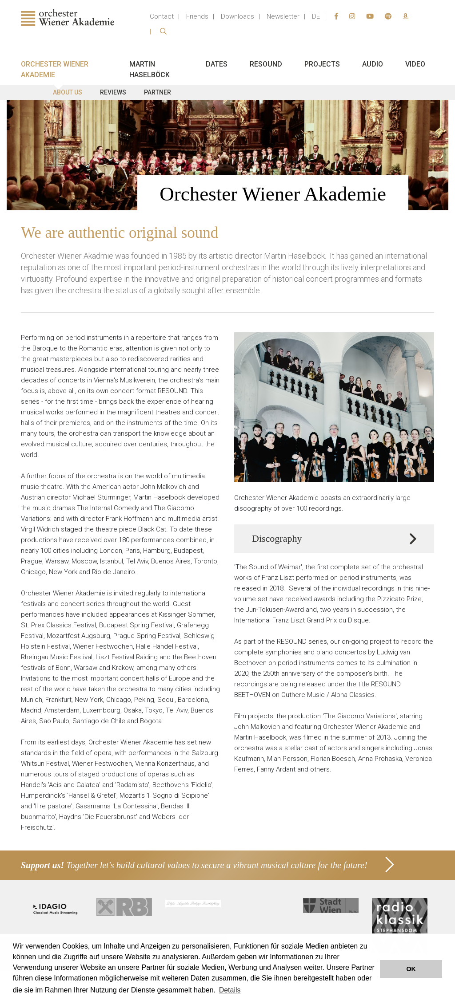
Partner (157, 92)
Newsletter (283, 16)
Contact (162, 16)
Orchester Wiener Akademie (54, 69)
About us (67, 92)
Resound (266, 64)
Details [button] (230, 990)
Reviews (113, 92)
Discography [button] (277, 538)
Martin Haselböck (149, 69)
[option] (227, 155)
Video (415, 64)
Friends (197, 16)
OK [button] (411, 969)
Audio (372, 64)
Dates (217, 64)
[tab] (334, 538)
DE (316, 16)
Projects (322, 64)
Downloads (237, 16)
